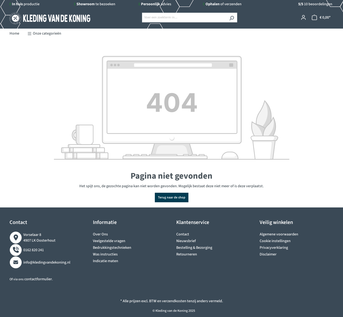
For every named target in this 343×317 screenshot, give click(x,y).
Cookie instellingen (275, 241)
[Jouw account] (303, 17)
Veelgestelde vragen (109, 241)
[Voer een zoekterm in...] (184, 17)
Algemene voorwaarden (279, 234)
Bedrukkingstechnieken (112, 247)
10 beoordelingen (315, 4)
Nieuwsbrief (186, 241)
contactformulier (38, 279)
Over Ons (100, 234)
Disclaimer (268, 254)
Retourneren (186, 254)
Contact (182, 234)
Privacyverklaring (274, 247)
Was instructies (105, 254)
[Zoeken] (231, 17)
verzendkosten (174, 301)
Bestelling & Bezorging (194, 247)
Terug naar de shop (171, 197)
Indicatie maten (105, 261)
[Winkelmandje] (321, 17)
